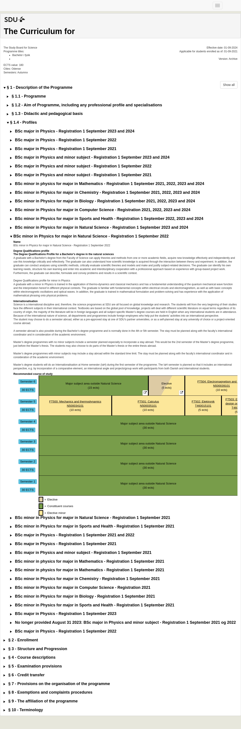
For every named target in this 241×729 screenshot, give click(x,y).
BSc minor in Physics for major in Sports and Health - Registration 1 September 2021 (92, 526)
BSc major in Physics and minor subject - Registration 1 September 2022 (80, 166)
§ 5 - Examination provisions (33, 666)
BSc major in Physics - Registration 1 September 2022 (63, 140)
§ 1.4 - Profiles (22, 122)
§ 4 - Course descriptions (30, 657)
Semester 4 (27, 421)
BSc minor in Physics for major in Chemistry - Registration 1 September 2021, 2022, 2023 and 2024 (105, 192)
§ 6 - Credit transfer (24, 675)
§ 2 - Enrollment (21, 640)
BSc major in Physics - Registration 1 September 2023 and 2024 (72, 131)
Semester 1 (27, 481)
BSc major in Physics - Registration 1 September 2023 (63, 614)
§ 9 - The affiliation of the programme (41, 701)
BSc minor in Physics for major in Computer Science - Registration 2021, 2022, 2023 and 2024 (100, 210)
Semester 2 (27, 461)
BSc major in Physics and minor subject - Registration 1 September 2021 (80, 175)
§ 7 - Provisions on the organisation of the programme (57, 684)
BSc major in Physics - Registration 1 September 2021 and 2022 (72, 535)
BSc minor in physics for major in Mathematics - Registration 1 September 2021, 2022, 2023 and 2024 (107, 184)
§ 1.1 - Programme (26, 96)
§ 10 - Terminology (23, 710)
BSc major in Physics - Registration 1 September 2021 (63, 149)
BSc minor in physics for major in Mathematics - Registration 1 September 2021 (87, 561)
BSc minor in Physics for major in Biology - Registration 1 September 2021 (82, 596)
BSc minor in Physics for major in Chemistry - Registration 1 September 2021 (85, 579)
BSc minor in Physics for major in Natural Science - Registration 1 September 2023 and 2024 (99, 227)
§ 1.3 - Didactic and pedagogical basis (45, 114)
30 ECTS (28, 390)
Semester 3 (27, 441)
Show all (229, 85)
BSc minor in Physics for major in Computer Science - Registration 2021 (80, 588)
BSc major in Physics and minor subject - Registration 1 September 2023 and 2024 (89, 157)
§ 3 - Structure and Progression (35, 649)
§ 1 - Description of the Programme (38, 87)
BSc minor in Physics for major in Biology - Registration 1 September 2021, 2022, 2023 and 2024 (102, 201)
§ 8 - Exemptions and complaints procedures (48, 692)
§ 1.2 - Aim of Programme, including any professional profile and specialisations (84, 105)
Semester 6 (27, 381)
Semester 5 (27, 401)
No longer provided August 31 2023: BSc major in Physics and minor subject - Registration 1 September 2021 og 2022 (123, 622)
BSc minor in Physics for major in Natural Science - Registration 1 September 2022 (89, 236)
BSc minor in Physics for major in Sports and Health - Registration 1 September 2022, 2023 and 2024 (106, 219)
